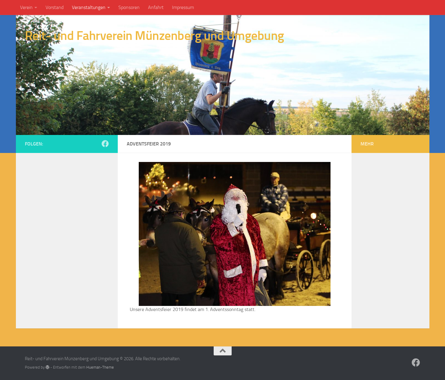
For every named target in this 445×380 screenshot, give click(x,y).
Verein (26, 7)
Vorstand (55, 7)
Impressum (183, 7)
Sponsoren (129, 7)
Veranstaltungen (88, 7)
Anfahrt (156, 7)
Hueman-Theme (100, 367)
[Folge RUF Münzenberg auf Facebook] (105, 143)
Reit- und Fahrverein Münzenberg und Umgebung (154, 35)
